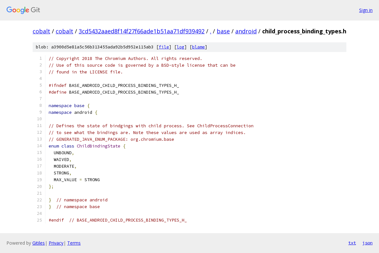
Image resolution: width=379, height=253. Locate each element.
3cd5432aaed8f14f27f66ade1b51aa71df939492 (142, 31)
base (223, 31)
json (367, 243)
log (180, 47)
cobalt (41, 31)
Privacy (56, 243)
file (164, 47)
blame (198, 47)
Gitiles (38, 243)
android (246, 31)
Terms (74, 243)
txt (352, 243)
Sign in (366, 10)
